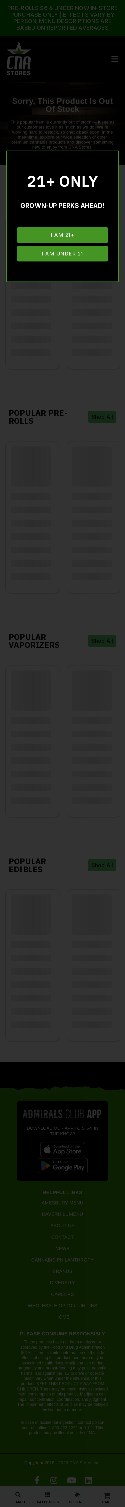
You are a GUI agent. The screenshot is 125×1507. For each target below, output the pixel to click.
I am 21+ (62, 235)
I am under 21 (62, 253)
